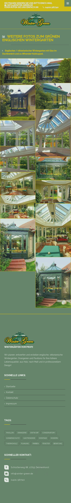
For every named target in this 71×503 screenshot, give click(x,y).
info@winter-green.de (18, 5)
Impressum (11, 403)
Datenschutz (12, 398)
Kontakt (9, 392)
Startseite (10, 386)
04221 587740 (51, 7)
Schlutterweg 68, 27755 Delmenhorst (30, 467)
